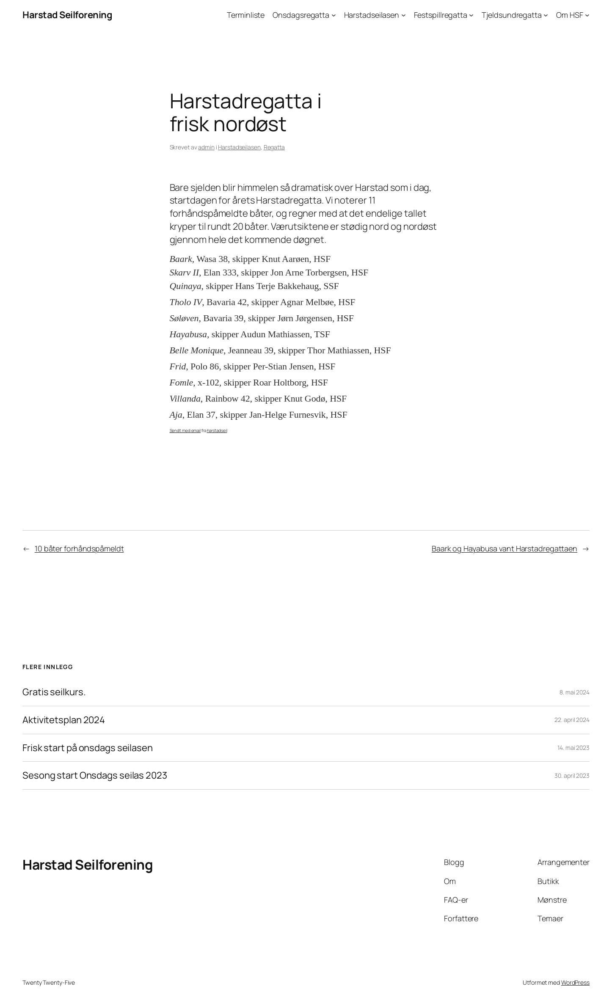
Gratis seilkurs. (53, 692)
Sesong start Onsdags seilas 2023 (94, 775)
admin (206, 147)
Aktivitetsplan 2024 (63, 720)
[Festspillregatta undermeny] (471, 15)
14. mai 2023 (573, 748)
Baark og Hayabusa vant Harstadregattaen (504, 548)
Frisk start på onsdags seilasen (87, 748)
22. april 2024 (572, 720)
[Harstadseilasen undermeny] (403, 15)
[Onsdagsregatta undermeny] (333, 15)
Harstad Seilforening (67, 14)
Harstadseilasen (239, 147)
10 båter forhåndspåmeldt (79, 548)
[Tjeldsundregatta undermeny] (545, 15)
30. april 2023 (572, 775)
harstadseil (217, 430)
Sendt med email (185, 430)
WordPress (575, 982)
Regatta (274, 147)
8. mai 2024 (575, 692)
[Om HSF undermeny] (587, 15)
